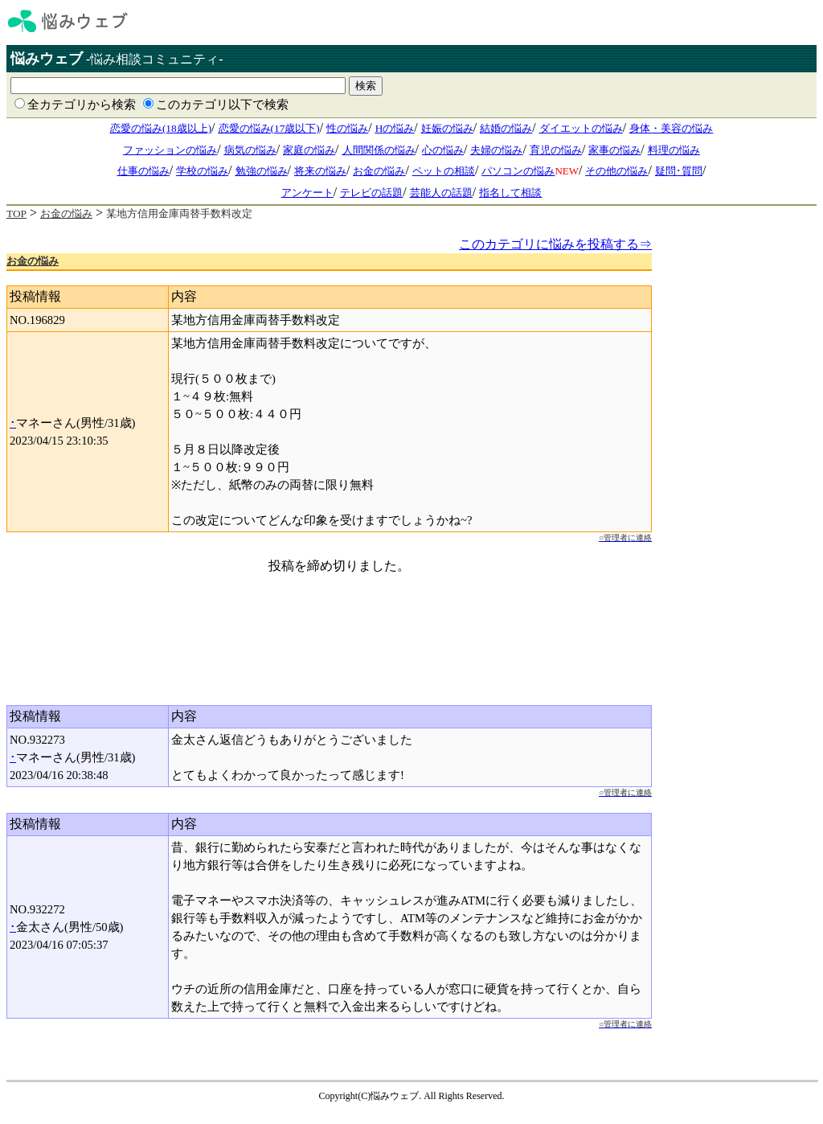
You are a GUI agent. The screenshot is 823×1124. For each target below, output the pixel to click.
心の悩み (443, 150)
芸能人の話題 (441, 193)
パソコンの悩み (518, 171)
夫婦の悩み (496, 150)
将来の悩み (320, 171)
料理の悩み (674, 150)
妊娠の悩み (447, 128)
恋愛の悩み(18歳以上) (160, 128)
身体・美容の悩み (671, 128)
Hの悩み (395, 128)
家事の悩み (614, 150)
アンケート (307, 193)
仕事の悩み (143, 171)
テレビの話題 (371, 193)
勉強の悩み (261, 171)
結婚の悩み (506, 128)
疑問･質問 (678, 171)
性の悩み (347, 128)
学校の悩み (202, 171)
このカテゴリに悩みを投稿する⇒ (555, 244)
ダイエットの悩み (581, 128)
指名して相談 (510, 193)
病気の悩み (250, 150)
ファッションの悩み (170, 150)
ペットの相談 (443, 171)
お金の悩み (379, 171)
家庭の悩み (309, 150)
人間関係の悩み (379, 150)
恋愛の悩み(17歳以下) (269, 128)
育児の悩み (556, 150)
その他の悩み (616, 171)
